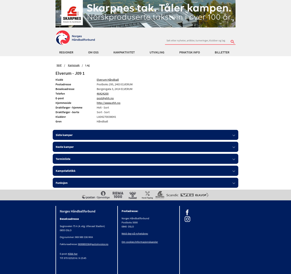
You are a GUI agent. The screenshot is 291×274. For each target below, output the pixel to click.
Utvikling (157, 52)
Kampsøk (74, 65)
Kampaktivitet (124, 52)
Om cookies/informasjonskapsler (140, 242)
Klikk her (73, 253)
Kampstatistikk (66, 171)
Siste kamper (64, 135)
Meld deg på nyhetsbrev (135, 233)
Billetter (222, 52)
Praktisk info (189, 52)
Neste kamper (65, 147)
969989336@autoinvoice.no (93, 244)
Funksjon (62, 183)
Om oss (93, 52)
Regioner (66, 52)
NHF (59, 65)
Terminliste (63, 159)
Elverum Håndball (108, 79)
